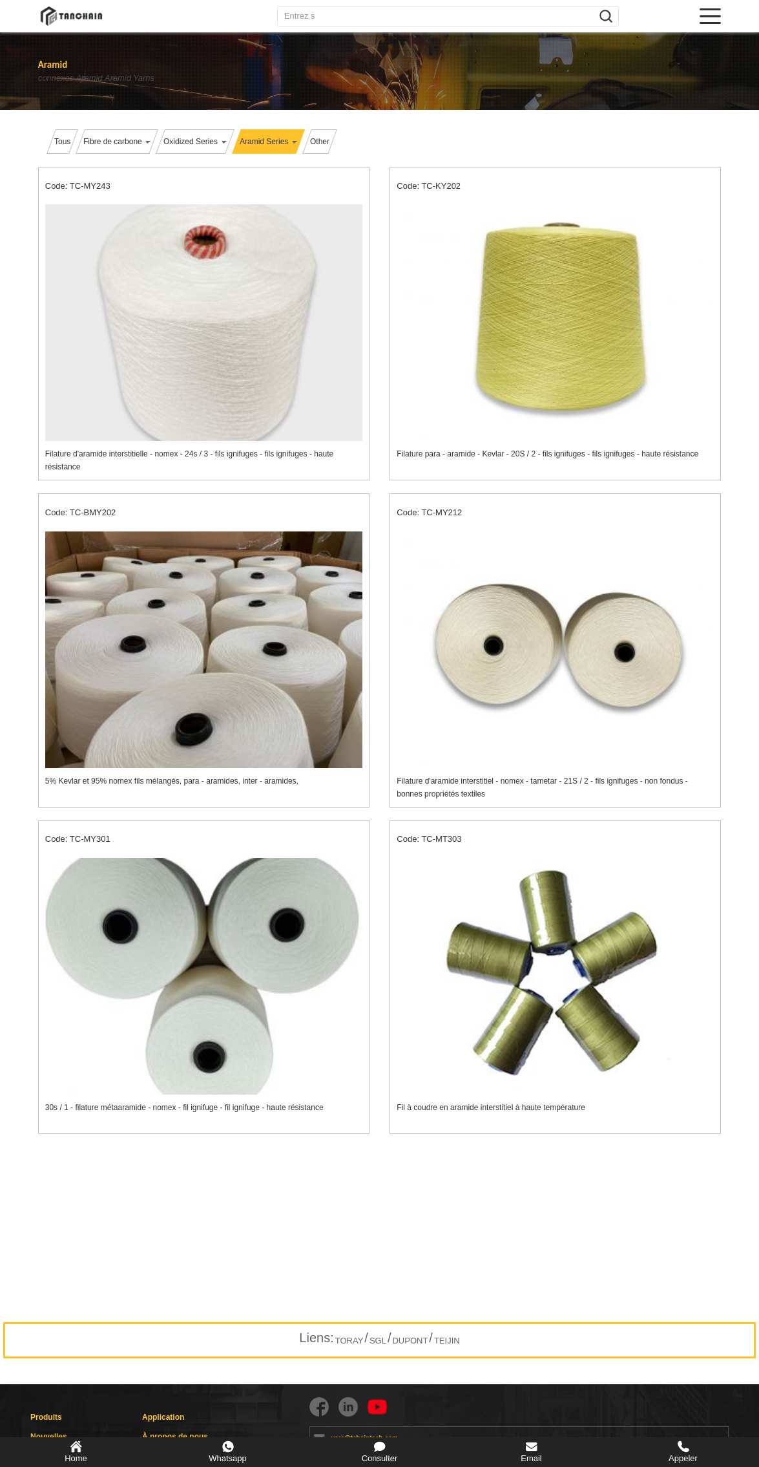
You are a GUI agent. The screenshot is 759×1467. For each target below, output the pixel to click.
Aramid (105, 78)
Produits (46, 1417)
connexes (55, 78)
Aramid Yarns (161, 78)
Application (163, 1417)
